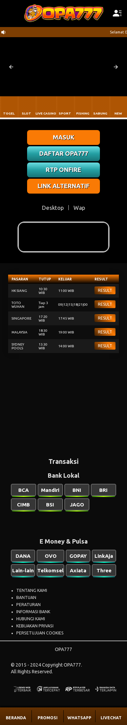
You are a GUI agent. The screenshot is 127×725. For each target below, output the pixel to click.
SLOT (26, 113)
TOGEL (9, 113)
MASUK (64, 137)
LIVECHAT (111, 718)
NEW (118, 113)
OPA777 (63, 649)
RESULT (105, 290)
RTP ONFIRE (63, 169)
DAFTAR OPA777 (63, 153)
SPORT (65, 113)
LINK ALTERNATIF (63, 185)
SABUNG (100, 113)
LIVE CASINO (46, 113)
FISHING (82, 113)
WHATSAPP (79, 718)
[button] (11, 67)
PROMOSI (48, 718)
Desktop (53, 207)
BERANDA (16, 718)
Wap (79, 207)
